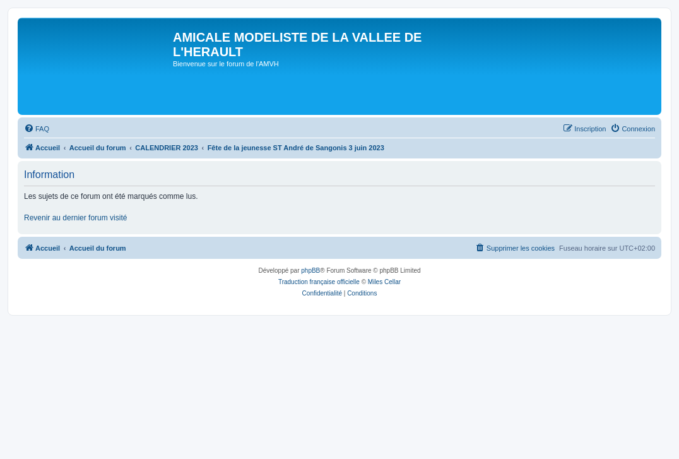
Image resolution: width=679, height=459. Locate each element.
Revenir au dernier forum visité (75, 217)
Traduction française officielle (319, 281)
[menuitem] (36, 128)
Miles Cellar (384, 281)
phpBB (310, 270)
